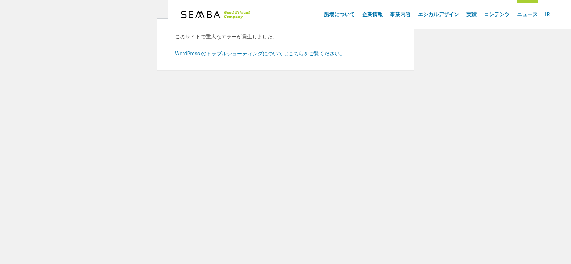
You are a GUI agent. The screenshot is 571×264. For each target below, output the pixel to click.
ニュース (527, 14)
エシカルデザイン (438, 14)
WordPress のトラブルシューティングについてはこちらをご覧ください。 (260, 53)
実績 (471, 14)
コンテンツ (497, 14)
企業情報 (372, 14)
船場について (339, 14)
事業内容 (400, 14)
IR (547, 14)
